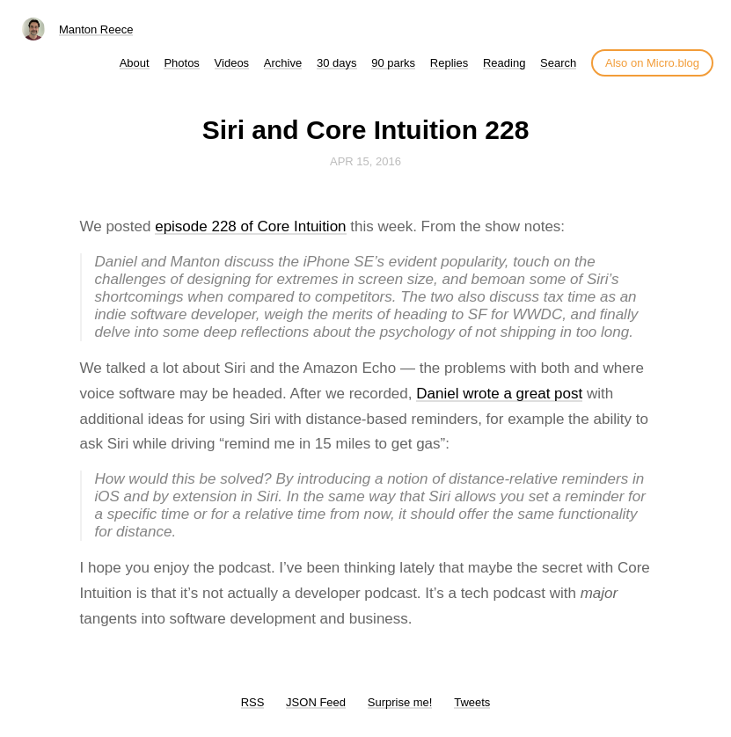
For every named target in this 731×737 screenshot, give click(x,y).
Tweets (472, 702)
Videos (232, 62)
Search (558, 62)
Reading (504, 62)
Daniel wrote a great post (499, 393)
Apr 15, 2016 (365, 161)
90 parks (393, 62)
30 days (337, 62)
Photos (181, 62)
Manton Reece (96, 29)
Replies (449, 62)
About (135, 62)
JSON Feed (316, 702)
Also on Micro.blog (652, 62)
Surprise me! (400, 702)
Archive (283, 62)
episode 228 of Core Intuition (250, 226)
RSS (253, 702)
